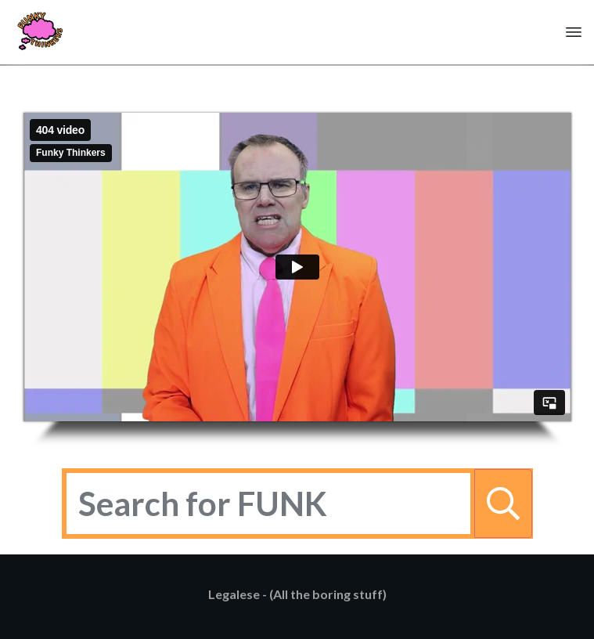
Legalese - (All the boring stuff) (297, 594)
